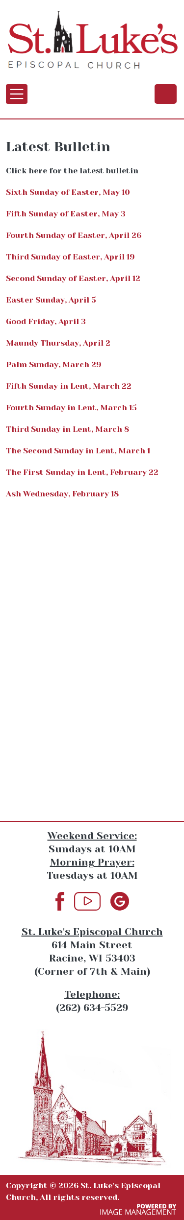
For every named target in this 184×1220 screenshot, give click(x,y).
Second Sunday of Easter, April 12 (73, 278)
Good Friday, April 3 (46, 321)
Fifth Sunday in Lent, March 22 (68, 386)
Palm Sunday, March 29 (54, 364)
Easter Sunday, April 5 (51, 300)
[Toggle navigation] (16, 94)
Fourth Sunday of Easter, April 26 (73, 235)
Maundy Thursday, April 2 (58, 343)
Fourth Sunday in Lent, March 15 (71, 407)
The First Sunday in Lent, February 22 (82, 472)
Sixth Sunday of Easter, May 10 (68, 192)
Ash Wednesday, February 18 (62, 493)
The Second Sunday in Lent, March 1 (78, 450)
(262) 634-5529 (165, 93)
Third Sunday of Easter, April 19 (70, 256)
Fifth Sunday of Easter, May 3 (66, 213)
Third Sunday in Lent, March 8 (67, 429)
